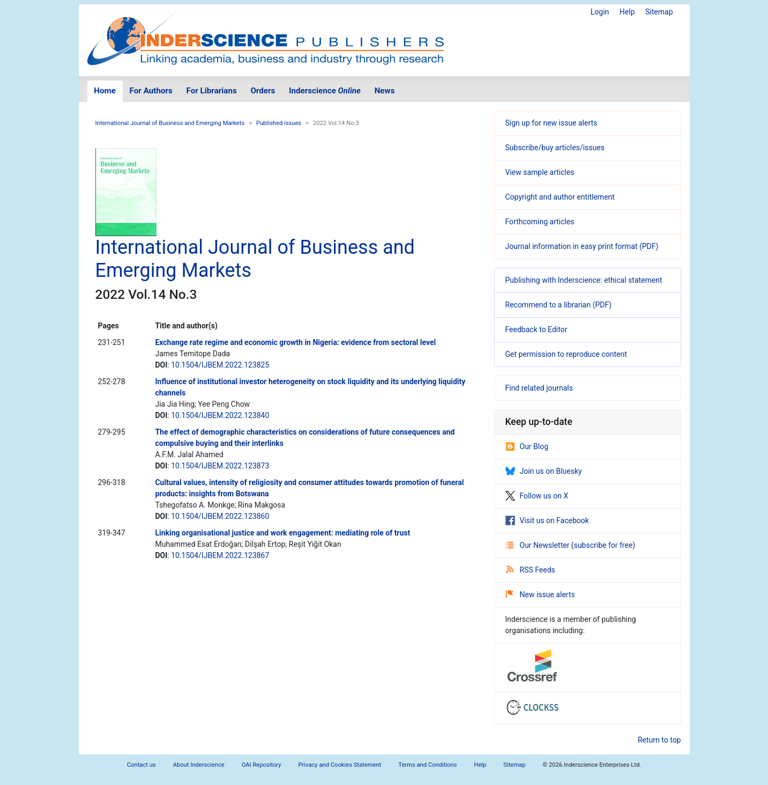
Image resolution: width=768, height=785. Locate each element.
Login (600, 12)
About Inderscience (199, 764)
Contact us (141, 764)
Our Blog (527, 446)
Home (105, 91)
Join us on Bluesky (543, 471)
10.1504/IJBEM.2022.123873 (220, 465)
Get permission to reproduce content (566, 354)
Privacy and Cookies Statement (340, 764)
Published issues (278, 123)
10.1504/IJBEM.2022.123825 (220, 365)
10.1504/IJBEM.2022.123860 (220, 516)
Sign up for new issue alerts (551, 123)
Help (627, 12)
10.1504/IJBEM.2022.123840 (220, 415)
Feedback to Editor (536, 329)
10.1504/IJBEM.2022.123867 (220, 555)
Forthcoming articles (540, 221)
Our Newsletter (538, 545)
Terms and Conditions (427, 764)
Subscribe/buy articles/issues (555, 147)
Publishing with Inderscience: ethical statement (583, 280)
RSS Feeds (530, 570)
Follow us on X (537, 495)
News (385, 91)
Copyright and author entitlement (560, 197)
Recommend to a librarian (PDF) (558, 304)
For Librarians (211, 91)
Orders (262, 91)
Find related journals (539, 388)
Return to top (659, 740)
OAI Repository (261, 764)
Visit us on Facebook (547, 520)
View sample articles (540, 172)
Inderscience (325, 91)
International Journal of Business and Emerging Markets (170, 123)
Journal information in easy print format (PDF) (582, 246)
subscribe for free (603, 545)
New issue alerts (540, 594)
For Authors (151, 91)
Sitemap (659, 12)
